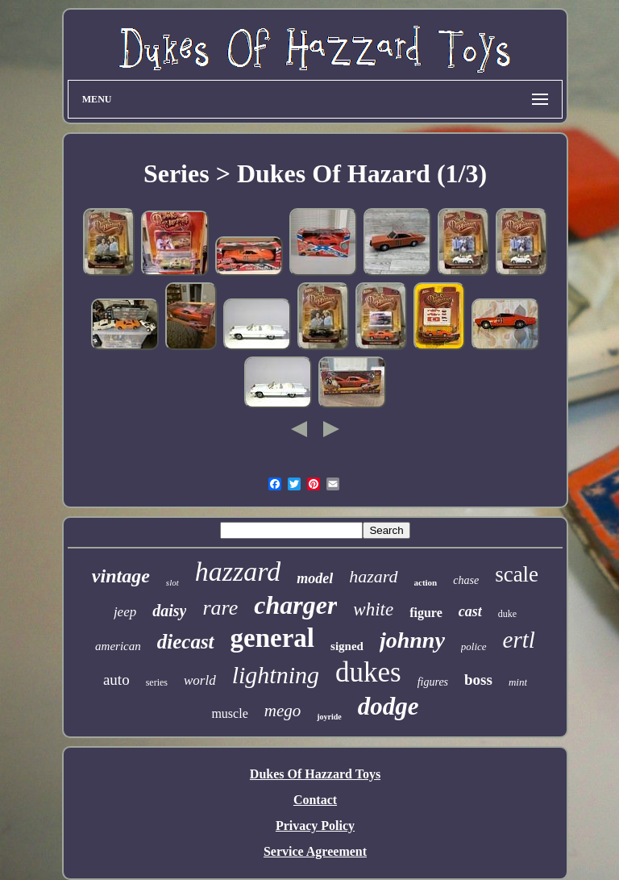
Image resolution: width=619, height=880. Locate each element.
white (373, 609)
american (118, 646)
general (272, 638)
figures (433, 682)
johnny (412, 640)
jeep (125, 611)
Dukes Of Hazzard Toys (315, 774)
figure (425, 612)
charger (295, 604)
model (315, 578)
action (426, 582)
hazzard (237, 571)
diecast (185, 642)
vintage (121, 575)
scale (516, 574)
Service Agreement (315, 851)
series (157, 682)
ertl (519, 640)
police (474, 646)
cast (470, 611)
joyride (329, 716)
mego (282, 710)
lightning (275, 674)
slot (172, 582)
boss (478, 679)
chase (466, 580)
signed (347, 646)
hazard (373, 576)
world (200, 680)
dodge (388, 706)
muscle (229, 713)
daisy (169, 610)
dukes (368, 672)
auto (116, 679)
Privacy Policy (315, 825)
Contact (315, 800)
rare (220, 607)
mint (518, 682)
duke (507, 613)
